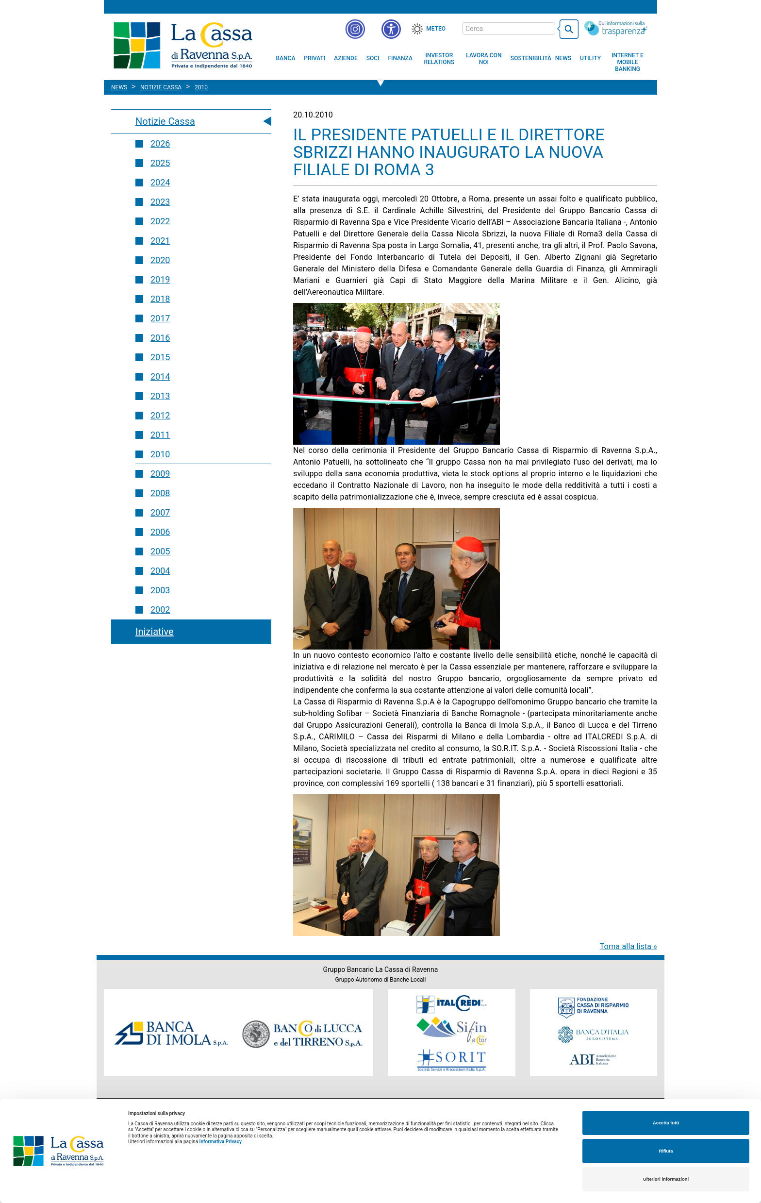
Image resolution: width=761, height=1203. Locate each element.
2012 (160, 415)
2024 (160, 182)
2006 (160, 532)
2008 (160, 493)
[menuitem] (286, 58)
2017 (160, 318)
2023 (160, 202)
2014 (160, 376)
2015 (160, 357)
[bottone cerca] (568, 29)
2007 (160, 512)
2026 (160, 143)
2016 (160, 338)
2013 (160, 396)
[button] (391, 29)
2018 (160, 299)
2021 (160, 240)
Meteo (436, 28)
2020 (160, 260)
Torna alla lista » (628, 946)
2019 (160, 279)
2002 (160, 609)
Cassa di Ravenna (182, 45)
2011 (160, 435)
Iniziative (154, 631)
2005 (160, 551)
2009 (160, 473)
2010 (160, 454)
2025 (160, 163)
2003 (160, 590)
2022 (160, 221)
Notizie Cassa (165, 121)
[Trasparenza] (615, 28)
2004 (160, 571)
